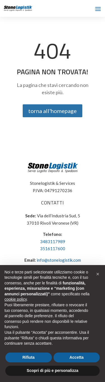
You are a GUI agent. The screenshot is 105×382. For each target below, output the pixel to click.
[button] (97, 274)
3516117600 (52, 248)
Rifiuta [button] (28, 357)
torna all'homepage (52, 110)
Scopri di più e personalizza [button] (52, 370)
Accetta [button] (76, 357)
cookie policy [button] (15, 299)
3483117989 (52, 241)
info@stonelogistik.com (59, 260)
